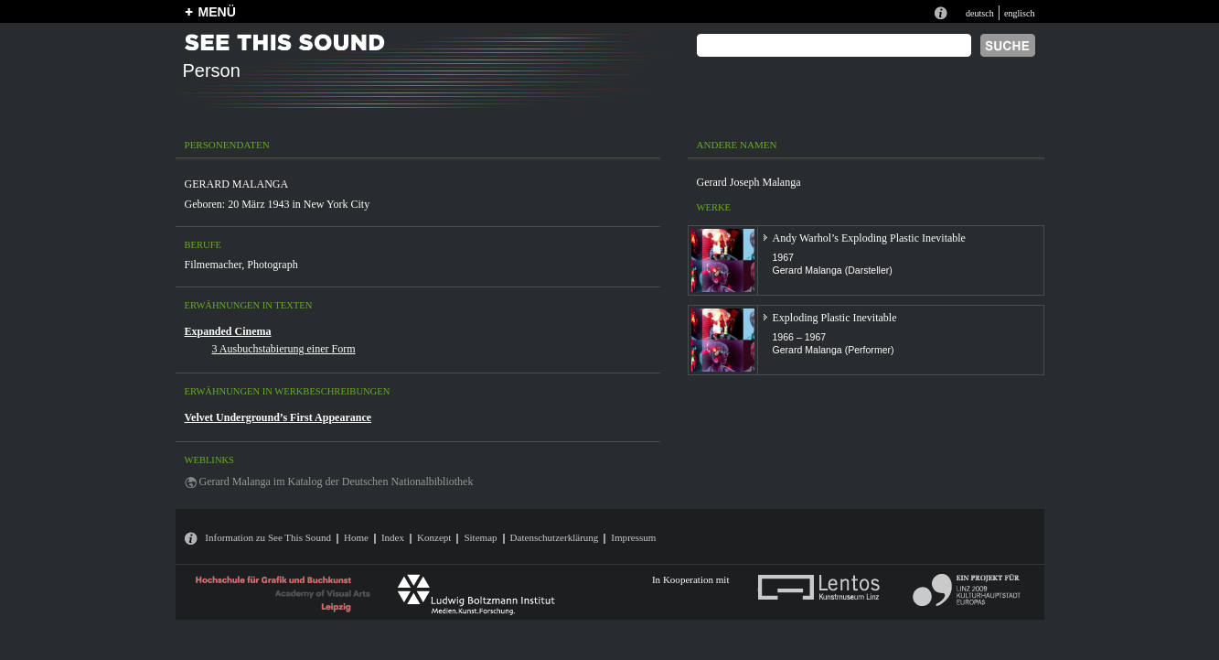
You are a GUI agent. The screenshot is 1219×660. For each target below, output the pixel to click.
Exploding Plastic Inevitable (835, 317)
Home (356, 537)
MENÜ (217, 12)
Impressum (633, 537)
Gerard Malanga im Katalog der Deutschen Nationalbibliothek (336, 481)
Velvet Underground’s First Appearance (278, 417)
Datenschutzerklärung (554, 537)
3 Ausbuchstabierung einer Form (284, 348)
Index (392, 537)
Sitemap (480, 537)
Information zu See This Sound (268, 537)
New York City (336, 204)
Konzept (434, 537)
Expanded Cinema (228, 331)
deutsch (980, 13)
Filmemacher (213, 264)
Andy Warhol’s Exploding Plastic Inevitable (869, 238)
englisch (1019, 13)
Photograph (272, 264)
